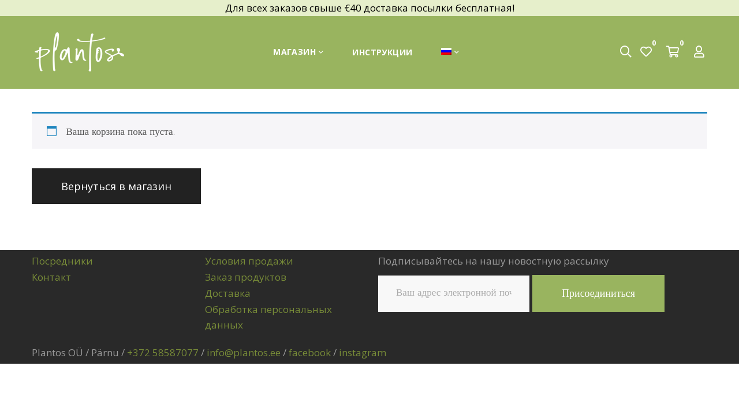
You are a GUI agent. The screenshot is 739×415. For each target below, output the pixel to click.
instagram (362, 352)
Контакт (51, 277)
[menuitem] (450, 52)
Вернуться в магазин (116, 186)
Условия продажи (249, 260)
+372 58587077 (163, 352)
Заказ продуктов (245, 277)
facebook (310, 352)
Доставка (228, 293)
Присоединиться (598, 293)
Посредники (62, 260)
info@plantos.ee (244, 352)
